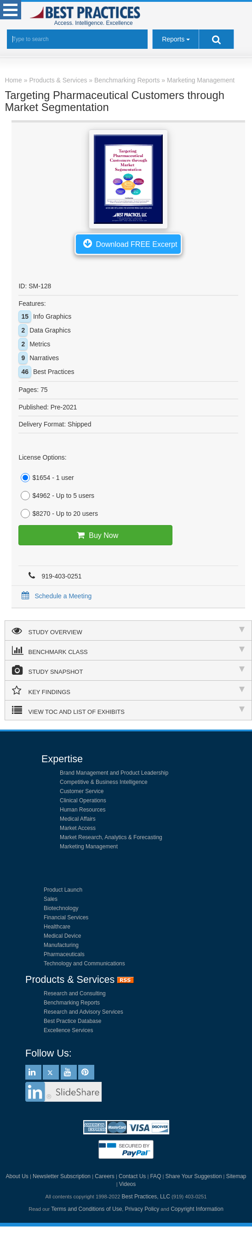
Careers (105, 1176)
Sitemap (236, 1176)
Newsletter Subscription (62, 1176)
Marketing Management (89, 846)
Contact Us (132, 1176)
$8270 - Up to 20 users (57, 513)
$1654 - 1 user (46, 477)
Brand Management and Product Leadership (114, 773)
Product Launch (63, 890)
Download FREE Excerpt (128, 243)
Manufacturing (61, 945)
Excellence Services (68, 1030)
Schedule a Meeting (55, 596)
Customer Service (81, 791)
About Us (17, 1176)
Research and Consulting (75, 993)
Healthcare (57, 926)
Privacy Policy (142, 1209)
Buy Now (95, 535)
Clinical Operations (83, 800)
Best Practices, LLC (146, 1196)
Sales (50, 899)
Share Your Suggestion (194, 1176)
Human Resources (82, 809)
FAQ (155, 1176)
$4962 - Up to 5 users (56, 495)
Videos (127, 1184)
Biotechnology (61, 908)
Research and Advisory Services (83, 1012)
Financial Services (66, 917)
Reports (173, 39)
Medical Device (62, 936)
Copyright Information (197, 1209)
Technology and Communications (84, 963)
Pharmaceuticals (64, 954)
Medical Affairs (78, 819)
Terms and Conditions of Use (86, 1209)
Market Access (78, 828)
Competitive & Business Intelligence (104, 782)
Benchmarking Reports (72, 1002)
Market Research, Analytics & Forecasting (111, 837)
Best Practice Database (72, 1021)
